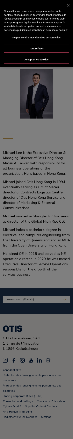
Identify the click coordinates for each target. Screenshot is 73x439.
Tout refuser (36, 40)
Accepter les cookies (36, 51)
